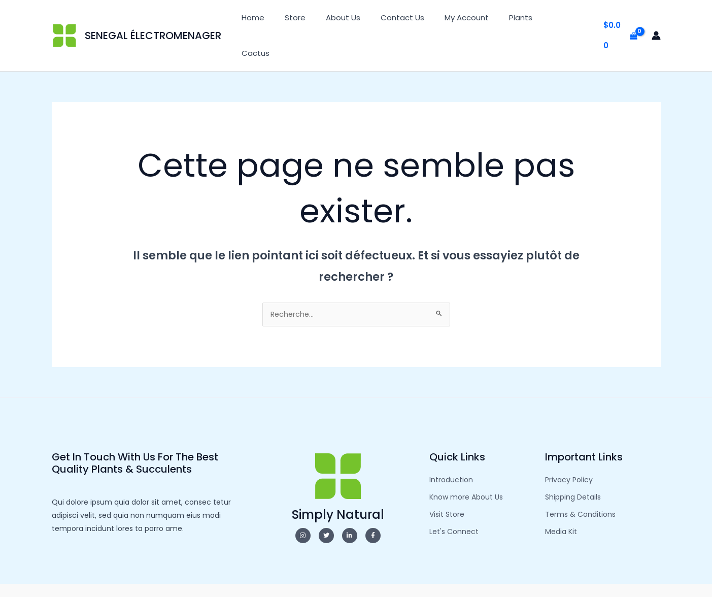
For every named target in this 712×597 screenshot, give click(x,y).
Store (321, 20)
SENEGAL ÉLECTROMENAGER (153, 20)
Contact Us (418, 20)
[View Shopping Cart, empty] (620, 20)
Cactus (568, 20)
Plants (526, 20)
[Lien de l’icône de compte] (656, 20)
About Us (364, 20)
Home (284, 20)
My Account (478, 20)
